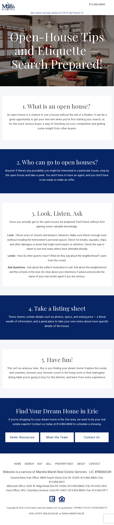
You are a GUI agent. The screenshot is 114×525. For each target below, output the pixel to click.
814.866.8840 (89, 477)
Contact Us (92, 437)
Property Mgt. (64, 463)
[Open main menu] (109, 4)
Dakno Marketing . (73, 513)
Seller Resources (22, 437)
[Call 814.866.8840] (97, 4)
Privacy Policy (83, 507)
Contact (94, 463)
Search (29, 463)
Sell (49, 463)
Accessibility (100, 507)
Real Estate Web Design (43, 513)
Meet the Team (57, 437)
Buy (40, 463)
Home (17, 463)
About (81, 463)
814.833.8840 (76, 486)
